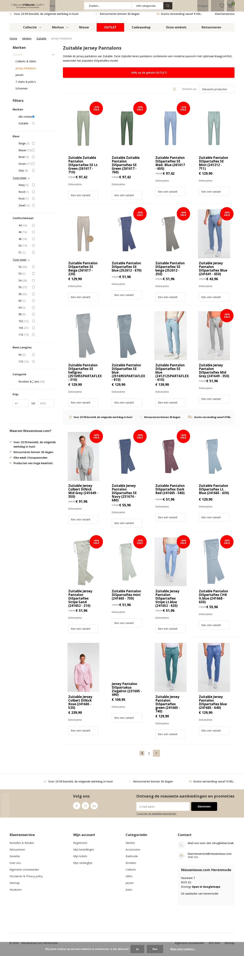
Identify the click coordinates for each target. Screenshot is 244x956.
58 (36, 297)
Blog (52, 5)
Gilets (129, 879)
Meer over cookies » (182, 949)
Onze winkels (176, 30)
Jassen (19, 78)
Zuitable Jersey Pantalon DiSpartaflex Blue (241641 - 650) (213, 271)
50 (36, 248)
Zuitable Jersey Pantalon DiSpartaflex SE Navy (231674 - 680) (124, 495)
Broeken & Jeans (36, 384)
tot (33, 406)
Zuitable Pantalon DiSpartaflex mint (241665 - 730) (126, 597)
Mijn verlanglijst (82, 866)
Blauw (36, 153)
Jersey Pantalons (25, 71)
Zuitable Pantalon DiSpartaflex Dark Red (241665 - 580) (170, 492)
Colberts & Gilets (25, 64)
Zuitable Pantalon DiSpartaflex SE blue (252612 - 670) (126, 269)
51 (36, 255)
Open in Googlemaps (206, 889)
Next (156, 755)
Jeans (129, 892)
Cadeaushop (141, 30)
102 (36, 324)
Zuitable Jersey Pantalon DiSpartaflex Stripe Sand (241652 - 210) (80, 601)
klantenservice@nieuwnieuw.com (210, 856)
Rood (36, 194)
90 (36, 357)
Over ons (15, 866)
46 (36, 235)
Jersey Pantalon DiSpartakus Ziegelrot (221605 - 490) (127, 692)
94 (36, 310)
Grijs (36, 173)
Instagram (85, 807)
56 (36, 290)
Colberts (131, 872)
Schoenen (21, 91)
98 (36, 317)
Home (13, 41)
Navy (36, 188)
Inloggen (202, 5)
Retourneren (211, 30)
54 (36, 283)
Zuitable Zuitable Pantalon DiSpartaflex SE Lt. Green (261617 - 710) (83, 167)
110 (36, 337)
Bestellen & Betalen (22, 845)
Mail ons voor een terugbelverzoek (211, 845)
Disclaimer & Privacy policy (26, 879)
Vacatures (16, 892)
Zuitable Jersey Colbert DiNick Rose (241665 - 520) (80, 704)
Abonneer (204, 809)
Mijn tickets (80, 859)
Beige (36, 146)
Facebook (76, 807)
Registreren (80, 845)
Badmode (132, 859)
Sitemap (15, 886)
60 (36, 303)
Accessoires (133, 852)
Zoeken (168, 6)
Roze (36, 201)
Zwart (36, 208)
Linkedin (94, 807)
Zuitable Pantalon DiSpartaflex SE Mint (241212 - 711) (213, 166)
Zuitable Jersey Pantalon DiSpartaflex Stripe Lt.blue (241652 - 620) (167, 601)
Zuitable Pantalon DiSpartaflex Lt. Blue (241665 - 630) (214, 492)
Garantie (15, 859)
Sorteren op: (189, 91)
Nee (154, 949)
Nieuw (84, 30)
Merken (58, 30)
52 (36, 269)
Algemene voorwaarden (24, 872)
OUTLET (110, 30)
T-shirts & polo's (25, 84)
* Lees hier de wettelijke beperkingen (156, 816)
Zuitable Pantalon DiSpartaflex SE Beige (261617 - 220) (83, 271)
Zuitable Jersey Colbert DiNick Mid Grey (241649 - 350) (83, 494)
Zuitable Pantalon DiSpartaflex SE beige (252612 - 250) (170, 271)
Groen (36, 166)
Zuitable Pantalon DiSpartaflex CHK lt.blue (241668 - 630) (213, 599)
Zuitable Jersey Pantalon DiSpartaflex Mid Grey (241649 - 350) (214, 373)
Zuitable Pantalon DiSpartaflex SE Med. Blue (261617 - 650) (170, 166)
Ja (137, 949)
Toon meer (19, 181)
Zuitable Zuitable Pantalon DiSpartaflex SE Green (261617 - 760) (126, 167)
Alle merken (36, 119)
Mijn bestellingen (83, 852)
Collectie (30, 30)
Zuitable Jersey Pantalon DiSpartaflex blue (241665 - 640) (213, 704)
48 (36, 242)
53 (36, 276)
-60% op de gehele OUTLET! (148, 75)
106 (36, 330)
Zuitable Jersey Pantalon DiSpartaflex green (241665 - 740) (167, 706)
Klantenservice (224, 16)
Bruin (36, 160)
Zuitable (41, 41)
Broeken (131, 866)
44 (36, 228)
